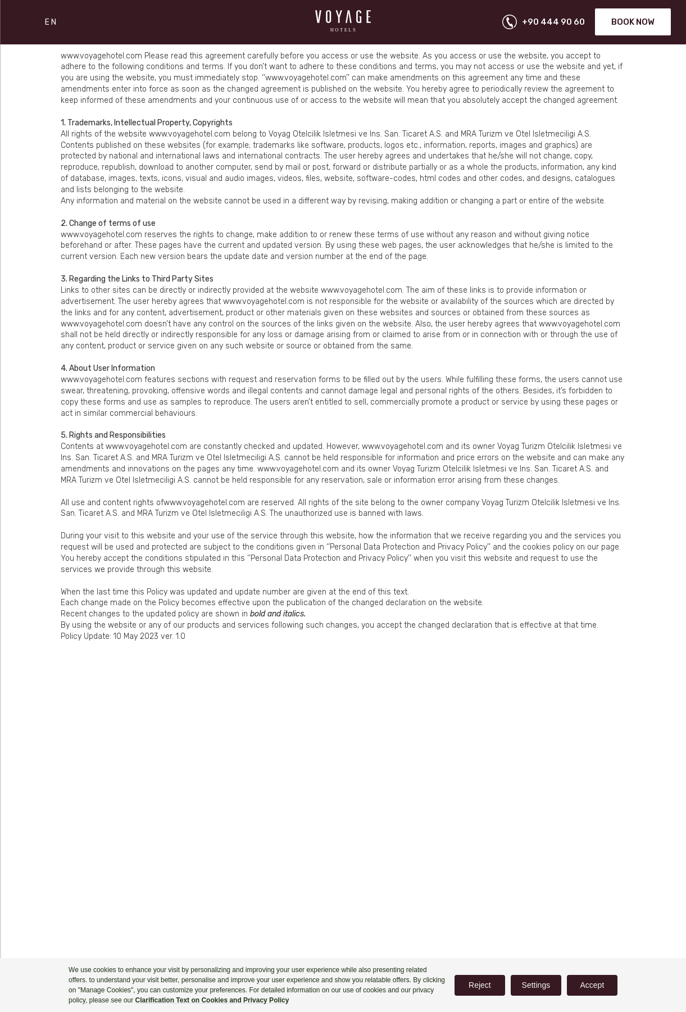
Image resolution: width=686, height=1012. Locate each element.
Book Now (633, 22)
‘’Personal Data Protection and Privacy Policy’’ (408, 547)
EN (51, 22)
